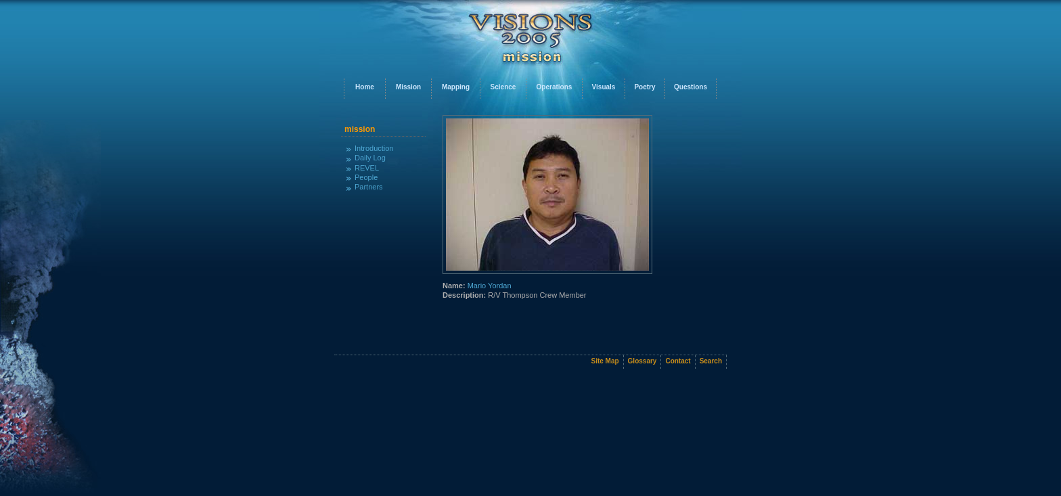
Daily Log (370, 158)
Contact (677, 361)
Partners (369, 187)
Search (711, 361)
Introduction (374, 148)
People (366, 177)
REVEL (367, 168)
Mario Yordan (490, 285)
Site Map (604, 361)
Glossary (642, 361)
